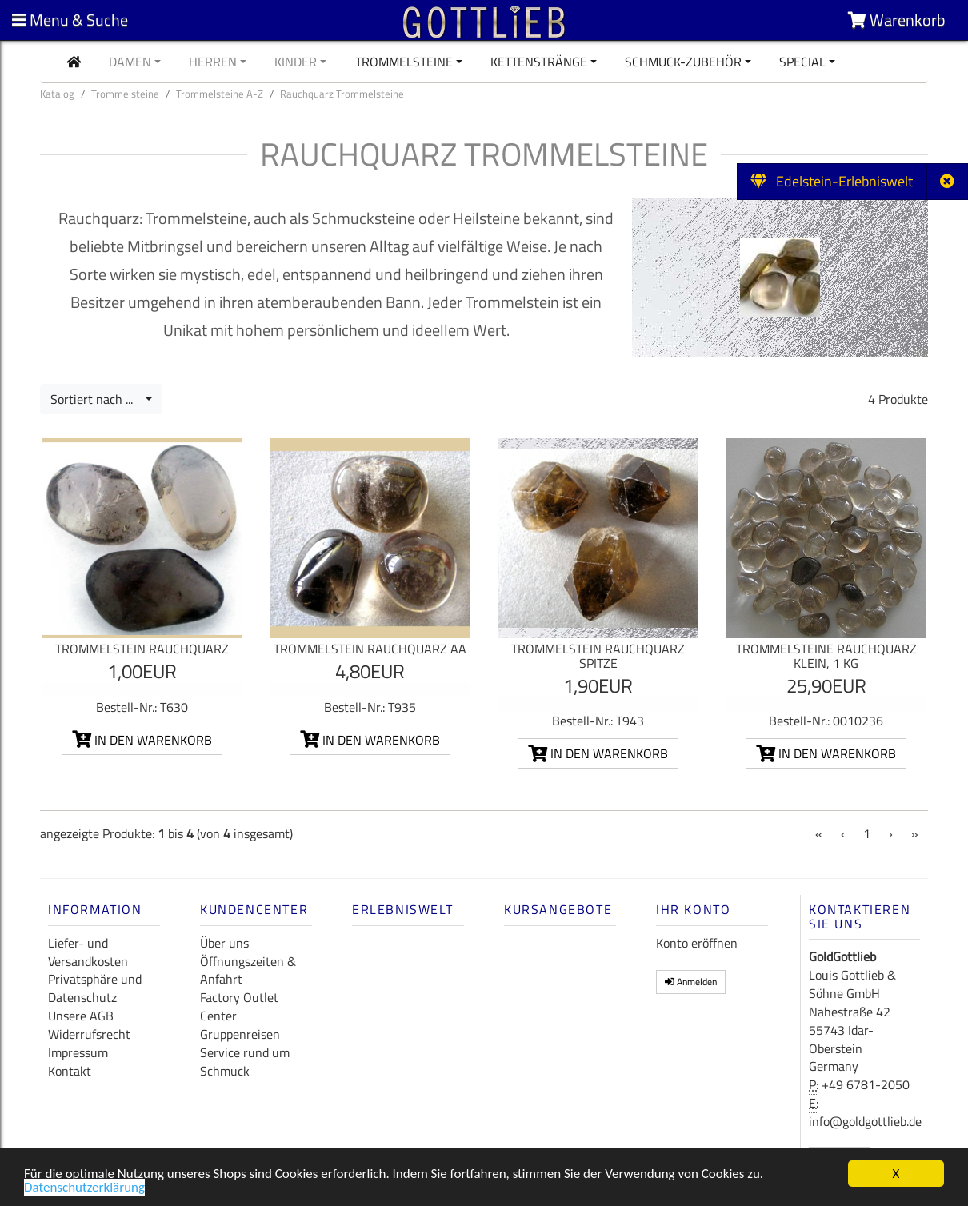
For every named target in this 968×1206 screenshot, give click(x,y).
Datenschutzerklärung (84, 1188)
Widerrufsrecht (89, 1034)
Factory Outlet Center (239, 1006)
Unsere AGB (81, 1015)
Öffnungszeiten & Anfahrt (248, 970)
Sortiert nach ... (96, 399)
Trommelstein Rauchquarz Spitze (598, 656)
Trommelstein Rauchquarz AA (370, 648)
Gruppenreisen (240, 1034)
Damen (130, 61)
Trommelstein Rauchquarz (142, 648)
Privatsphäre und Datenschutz (95, 988)
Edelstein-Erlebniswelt (831, 181)
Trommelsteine (404, 61)
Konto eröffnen (697, 942)
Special (802, 61)
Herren (213, 61)
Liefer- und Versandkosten (88, 952)
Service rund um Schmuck (245, 1061)
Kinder (295, 61)
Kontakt (69, 1070)
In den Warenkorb (142, 739)
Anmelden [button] (691, 981)
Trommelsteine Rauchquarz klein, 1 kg (826, 656)
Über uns (224, 942)
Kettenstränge (538, 61)
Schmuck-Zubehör (683, 61)
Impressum (78, 1052)
